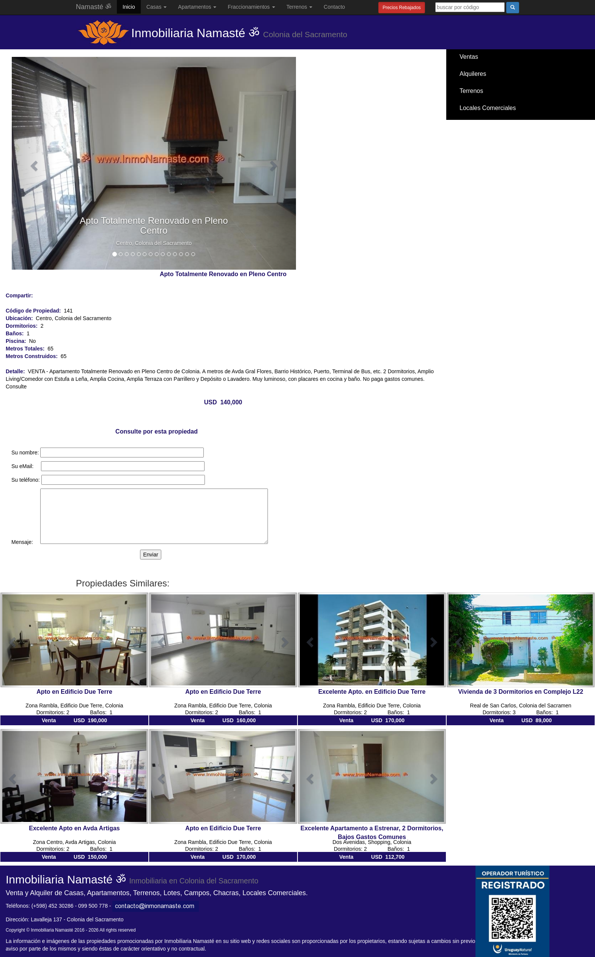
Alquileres (473, 74)
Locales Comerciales (488, 108)
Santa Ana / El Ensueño (492, 125)
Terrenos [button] (299, 7)
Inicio (129, 7)
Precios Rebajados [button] (401, 7)
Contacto (334, 7)
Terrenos (471, 91)
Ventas (469, 56)
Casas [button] (156, 7)
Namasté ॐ (93, 7)
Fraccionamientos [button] (251, 7)
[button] (33, 163)
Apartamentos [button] (197, 7)
